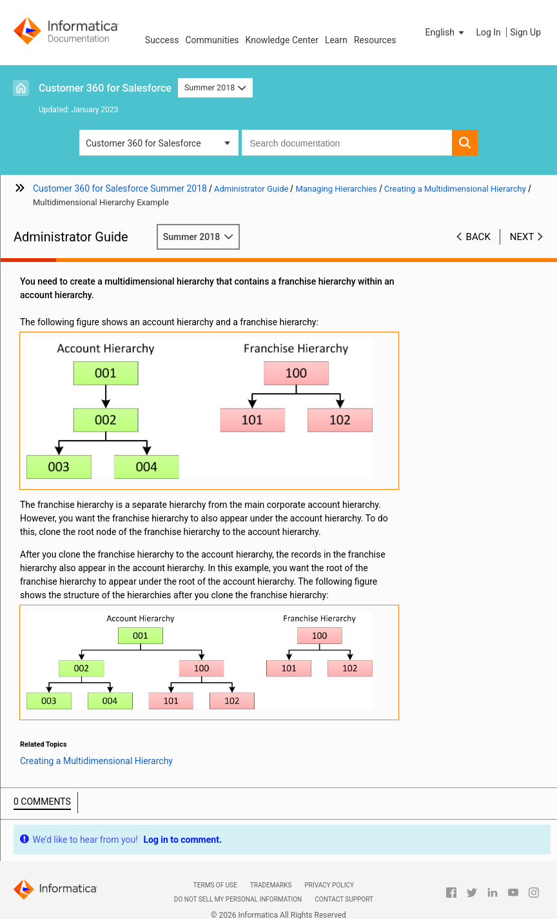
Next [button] (522, 237)
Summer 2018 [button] (215, 87)
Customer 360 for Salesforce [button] (143, 143)
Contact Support (344, 899)
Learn (336, 40)
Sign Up (525, 32)
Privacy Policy (328, 885)
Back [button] (478, 237)
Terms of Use (215, 885)
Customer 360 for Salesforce (105, 88)
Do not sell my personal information (238, 899)
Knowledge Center (282, 40)
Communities (212, 40)
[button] (446, 32)
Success (162, 40)
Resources (375, 40)
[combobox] (347, 143)
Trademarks (271, 885)
